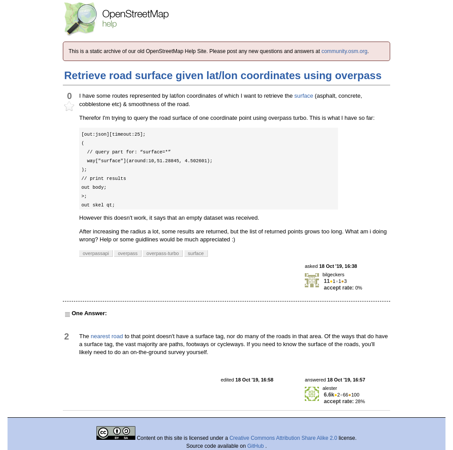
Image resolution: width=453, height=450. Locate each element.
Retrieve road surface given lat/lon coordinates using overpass (223, 75)
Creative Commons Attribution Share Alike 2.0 (283, 438)
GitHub (256, 446)
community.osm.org (345, 51)
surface (303, 95)
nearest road (107, 336)
